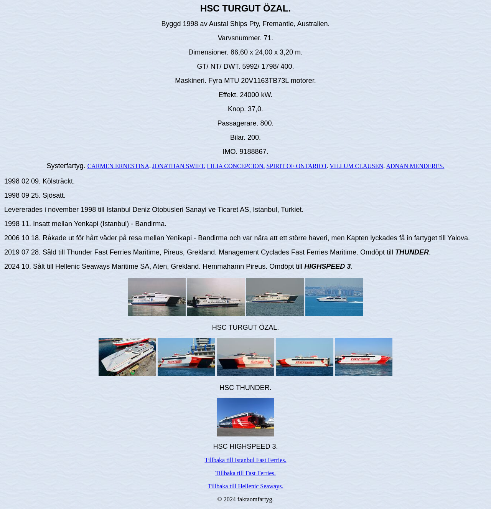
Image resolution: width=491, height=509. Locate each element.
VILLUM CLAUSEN (356, 166)
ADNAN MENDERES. (415, 166)
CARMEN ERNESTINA (118, 166)
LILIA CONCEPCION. (236, 166)
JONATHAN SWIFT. (178, 166)
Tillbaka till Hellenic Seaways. (245, 486)
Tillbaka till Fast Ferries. (245, 473)
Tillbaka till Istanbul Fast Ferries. (245, 460)
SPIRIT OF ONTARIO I (296, 166)
